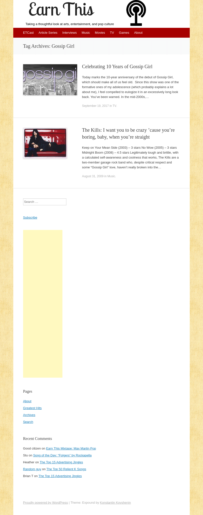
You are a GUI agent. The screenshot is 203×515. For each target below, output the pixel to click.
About (138, 32)
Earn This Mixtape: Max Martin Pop (71, 448)
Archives (29, 415)
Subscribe (30, 217)
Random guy (32, 469)
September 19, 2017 (95, 106)
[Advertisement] (42, 304)
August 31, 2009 (92, 176)
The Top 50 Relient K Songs (66, 469)
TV (112, 32)
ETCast (28, 32)
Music (86, 32)
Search (28, 422)
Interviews (69, 32)
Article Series (48, 32)
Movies (100, 32)
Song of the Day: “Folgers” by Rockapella (62, 455)
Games (124, 32)
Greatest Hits (32, 408)
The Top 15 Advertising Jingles (61, 462)
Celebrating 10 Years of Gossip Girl (117, 66)
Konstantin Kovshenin (115, 502)
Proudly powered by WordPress (45, 502)
